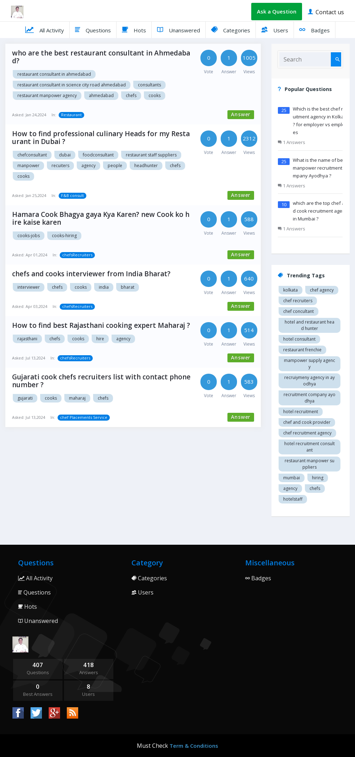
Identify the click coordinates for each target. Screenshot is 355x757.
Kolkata (290, 290)
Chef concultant (298, 311)
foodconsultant (98, 155)
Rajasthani (27, 339)
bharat (127, 287)
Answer (241, 114)
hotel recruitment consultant (309, 447)
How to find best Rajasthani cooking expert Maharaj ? (101, 325)
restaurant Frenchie (302, 350)
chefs (131, 95)
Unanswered (178, 29)
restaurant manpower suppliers (309, 464)
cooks (155, 95)
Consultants (149, 85)
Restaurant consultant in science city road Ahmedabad (71, 85)
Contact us (326, 11)
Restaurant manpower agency (47, 95)
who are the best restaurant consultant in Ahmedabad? (101, 56)
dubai (65, 155)
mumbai (291, 478)
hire (100, 339)
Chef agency (322, 290)
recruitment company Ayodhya (309, 397)
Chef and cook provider (306, 422)
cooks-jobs (28, 236)
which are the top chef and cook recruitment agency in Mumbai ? (321, 211)
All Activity (44, 29)
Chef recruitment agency (307, 433)
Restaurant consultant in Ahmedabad (54, 74)
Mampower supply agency (309, 363)
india (104, 287)
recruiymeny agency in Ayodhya (309, 380)
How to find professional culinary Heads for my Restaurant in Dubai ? (101, 137)
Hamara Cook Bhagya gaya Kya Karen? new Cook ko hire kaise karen (100, 218)
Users (274, 29)
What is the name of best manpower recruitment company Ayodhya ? (320, 168)
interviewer (28, 287)
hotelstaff (292, 499)
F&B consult (72, 195)
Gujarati (25, 398)
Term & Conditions (194, 745)
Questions (93, 29)
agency (88, 165)
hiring (317, 478)
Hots (134, 29)
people (115, 165)
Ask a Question (276, 11)
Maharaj (77, 398)
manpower (28, 165)
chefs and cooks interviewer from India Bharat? (91, 273)
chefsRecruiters (77, 254)
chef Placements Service (83, 417)
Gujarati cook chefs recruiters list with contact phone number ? (101, 380)
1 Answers (291, 142)
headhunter (146, 165)
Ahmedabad (101, 95)
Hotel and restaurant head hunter (309, 325)
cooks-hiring (64, 236)
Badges (314, 29)
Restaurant (71, 114)
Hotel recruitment (300, 412)
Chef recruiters (297, 301)
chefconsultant (32, 155)
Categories (230, 29)
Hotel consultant (299, 339)
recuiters (60, 165)
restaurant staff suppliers (151, 155)
